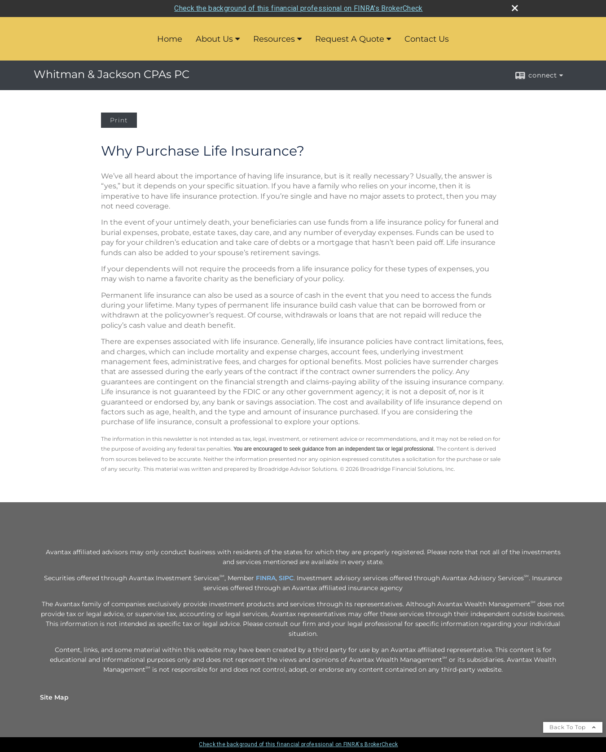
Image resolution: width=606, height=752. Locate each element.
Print (119, 120)
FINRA (266, 578)
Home (169, 39)
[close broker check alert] (514, 8)
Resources (274, 39)
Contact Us (426, 39)
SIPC (286, 578)
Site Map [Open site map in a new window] (54, 697)
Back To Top (572, 727)
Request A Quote (349, 39)
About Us (214, 39)
